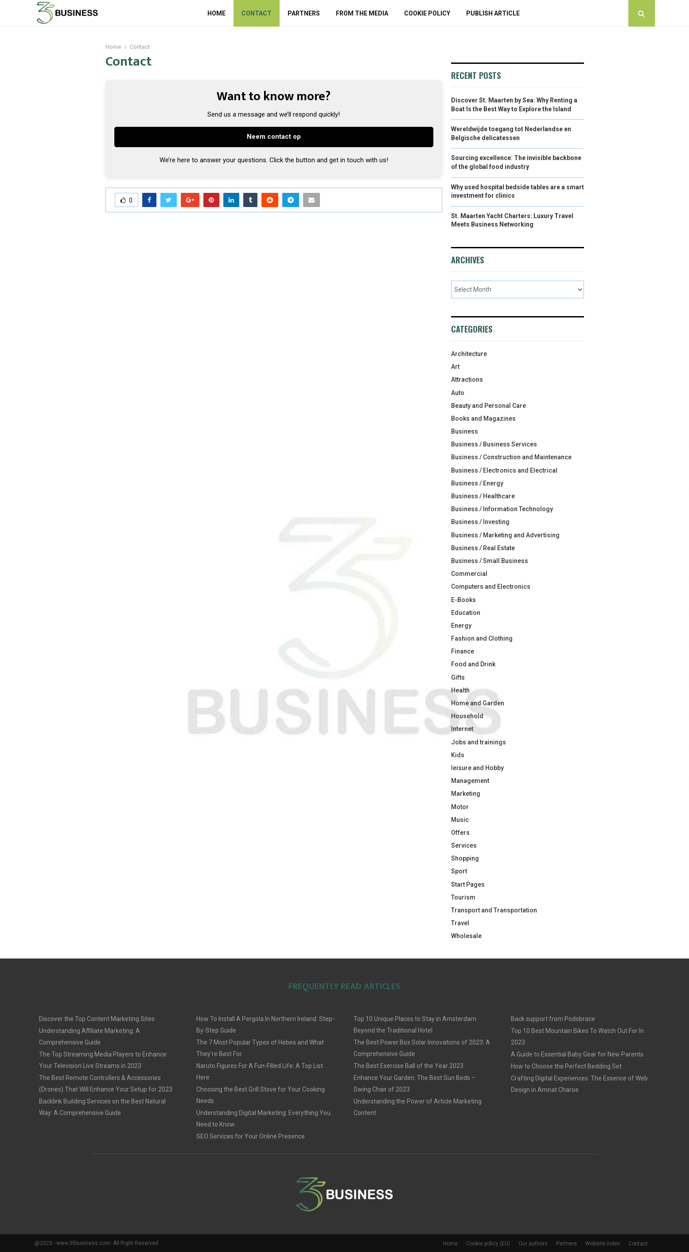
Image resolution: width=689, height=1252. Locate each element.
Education (465, 612)
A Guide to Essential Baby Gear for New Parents (577, 1054)
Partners (304, 13)
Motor (460, 806)
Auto (457, 392)
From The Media (362, 13)
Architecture (469, 353)
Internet (462, 728)
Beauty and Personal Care (488, 405)
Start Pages (468, 884)
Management (470, 780)
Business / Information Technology (502, 509)
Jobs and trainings (478, 742)
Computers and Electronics (490, 586)
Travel (460, 923)
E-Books (463, 599)
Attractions (467, 379)
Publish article (493, 13)
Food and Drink (473, 664)
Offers (460, 832)
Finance (462, 651)
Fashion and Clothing (482, 638)
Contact (256, 13)
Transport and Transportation (494, 910)
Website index (602, 1243)
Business (464, 431)
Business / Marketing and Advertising (505, 535)
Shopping (465, 858)
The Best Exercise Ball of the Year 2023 (408, 1065)
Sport (459, 871)
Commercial (469, 573)
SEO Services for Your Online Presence (250, 1136)
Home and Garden (477, 703)
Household (467, 716)
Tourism (463, 897)
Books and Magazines (483, 418)
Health (460, 690)
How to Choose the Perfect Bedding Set (566, 1066)
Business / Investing (480, 521)
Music (460, 819)
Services (464, 845)
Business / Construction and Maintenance (511, 457)
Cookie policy (427, 13)
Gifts (458, 677)
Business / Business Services (494, 444)
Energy (461, 625)
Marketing (465, 793)
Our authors (533, 1243)
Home (216, 13)
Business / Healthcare (483, 496)
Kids (457, 755)
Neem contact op (274, 137)
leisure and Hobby (477, 767)
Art (455, 366)
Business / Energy (477, 483)
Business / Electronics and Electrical (504, 470)
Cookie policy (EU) (488, 1243)
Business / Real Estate (483, 548)
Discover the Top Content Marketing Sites (97, 1018)
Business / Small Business (489, 560)
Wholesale (466, 935)
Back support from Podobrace (553, 1018)
